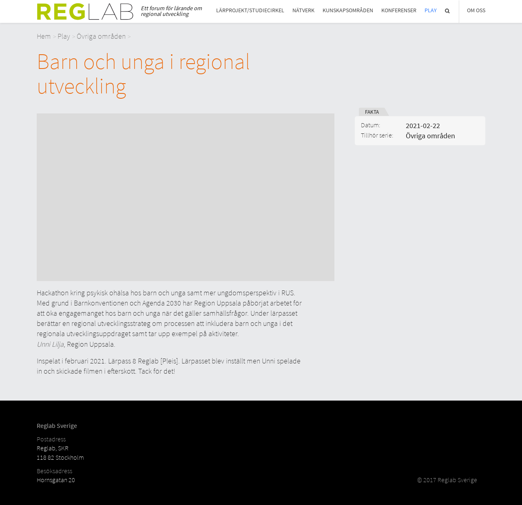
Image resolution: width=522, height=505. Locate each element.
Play (431, 10)
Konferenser (398, 10)
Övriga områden (101, 36)
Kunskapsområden (348, 10)
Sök (448, 11)
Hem (44, 36)
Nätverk (303, 10)
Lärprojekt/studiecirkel (250, 10)
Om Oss (476, 10)
